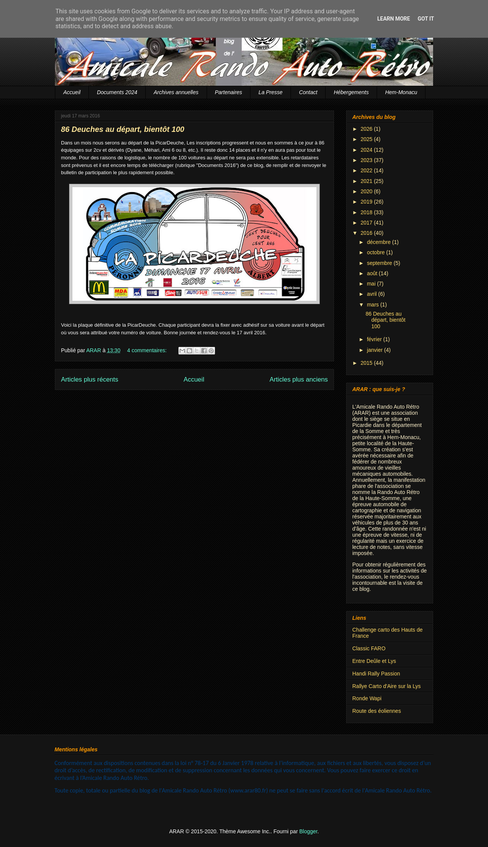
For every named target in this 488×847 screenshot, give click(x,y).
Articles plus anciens (299, 379)
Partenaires (228, 92)
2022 (367, 170)
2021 (367, 181)
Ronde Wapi (367, 698)
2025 (367, 139)
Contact (308, 92)
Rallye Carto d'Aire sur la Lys (386, 686)
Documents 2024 (117, 92)
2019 (367, 202)
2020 (367, 191)
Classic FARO (368, 648)
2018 (367, 212)
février (375, 339)
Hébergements (351, 92)
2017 (367, 223)
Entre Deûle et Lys (374, 661)
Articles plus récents (89, 379)
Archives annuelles (176, 92)
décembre (379, 242)
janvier (375, 350)
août (373, 273)
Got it (425, 19)
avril (372, 294)
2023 (367, 160)
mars (373, 305)
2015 (367, 363)
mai (372, 284)
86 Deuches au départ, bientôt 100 (122, 129)
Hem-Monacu (401, 92)
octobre (376, 252)
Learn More (393, 19)
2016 (367, 233)
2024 (367, 150)
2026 (367, 129)
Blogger (308, 831)
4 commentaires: (147, 350)
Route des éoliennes (376, 711)
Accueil (71, 92)
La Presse (270, 92)
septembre (380, 263)
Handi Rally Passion (376, 674)
